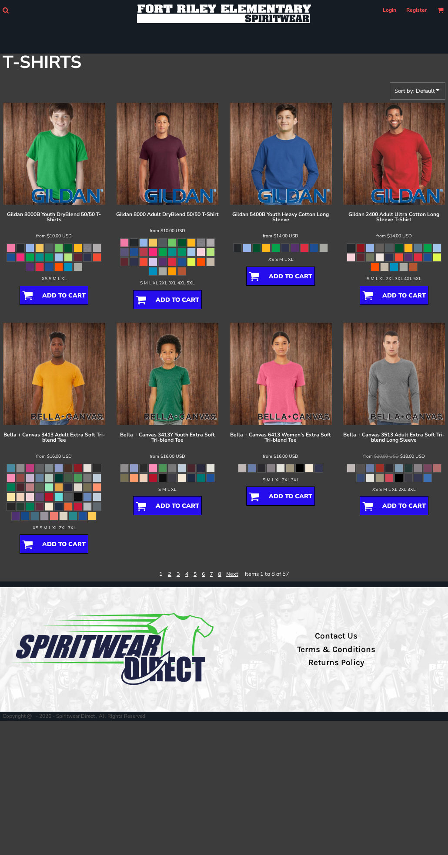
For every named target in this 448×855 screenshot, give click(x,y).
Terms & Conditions (336, 649)
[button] (5, 10)
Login (389, 10)
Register (416, 10)
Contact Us (336, 636)
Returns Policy (336, 662)
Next (232, 574)
